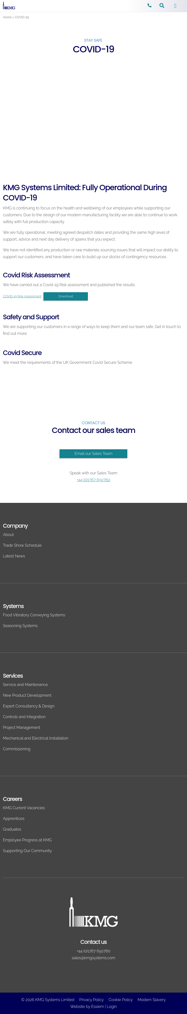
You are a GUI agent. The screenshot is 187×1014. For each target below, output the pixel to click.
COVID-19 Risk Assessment (22, 296)
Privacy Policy (91, 999)
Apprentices (13, 818)
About (8, 534)
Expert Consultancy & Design (29, 706)
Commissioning (16, 749)
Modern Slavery (152, 999)
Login (112, 1006)
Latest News (14, 556)
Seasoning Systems (20, 625)
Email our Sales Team (93, 453)
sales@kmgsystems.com (93, 958)
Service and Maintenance (25, 684)
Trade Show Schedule (22, 545)
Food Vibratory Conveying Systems (34, 615)
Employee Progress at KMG (27, 840)
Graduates (12, 829)
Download (65, 296)
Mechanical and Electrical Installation (35, 738)
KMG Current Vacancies (24, 808)
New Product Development (27, 695)
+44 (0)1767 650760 (93, 480)
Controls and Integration (24, 716)
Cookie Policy (121, 999)
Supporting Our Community (27, 850)
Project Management (21, 727)
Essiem (97, 1006)
